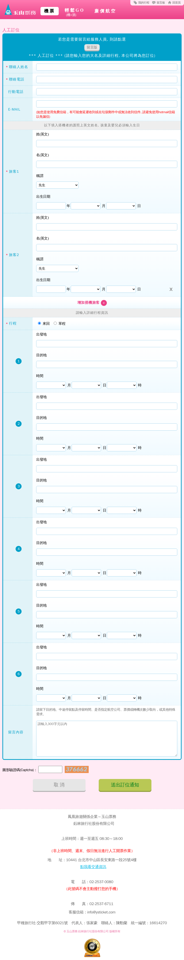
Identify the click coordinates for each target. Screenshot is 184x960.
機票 (49, 11)
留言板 (161, 3)
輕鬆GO (75, 13)
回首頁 (176, 3)
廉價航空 (105, 11)
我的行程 (143, 3)
